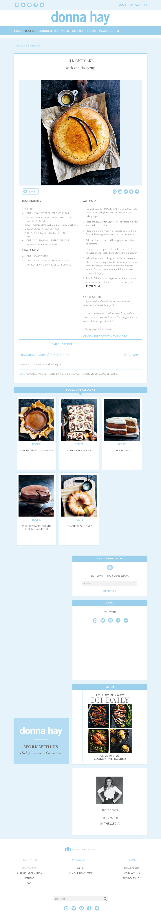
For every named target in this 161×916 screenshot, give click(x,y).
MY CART (136, 5)
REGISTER (110, 591)
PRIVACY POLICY (131, 878)
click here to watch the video (105, 336)
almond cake (34, 373)
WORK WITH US (132, 873)
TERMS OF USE (131, 868)
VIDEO (65, 31)
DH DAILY (77, 31)
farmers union (89, 373)
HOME (18, 31)
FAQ (29, 883)
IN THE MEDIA (110, 824)
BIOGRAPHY (109, 818)
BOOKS (91, 31)
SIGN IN (80, 868)
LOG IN (123, 5)
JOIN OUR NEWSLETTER (80, 873)
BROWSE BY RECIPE (28, 45)
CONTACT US (29, 868)
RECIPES (30, 31)
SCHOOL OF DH (48, 31)
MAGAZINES (106, 31)
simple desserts (108, 373)
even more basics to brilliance (60, 373)
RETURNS (29, 878)
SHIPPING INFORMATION (29, 873)
